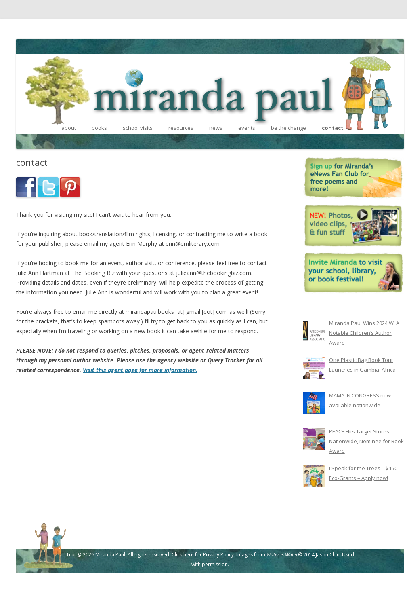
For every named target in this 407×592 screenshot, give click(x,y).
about (68, 127)
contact (333, 127)
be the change (288, 127)
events (246, 127)
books (99, 127)
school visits (138, 127)
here (188, 554)
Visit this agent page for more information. (140, 370)
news (215, 127)
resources (180, 127)
